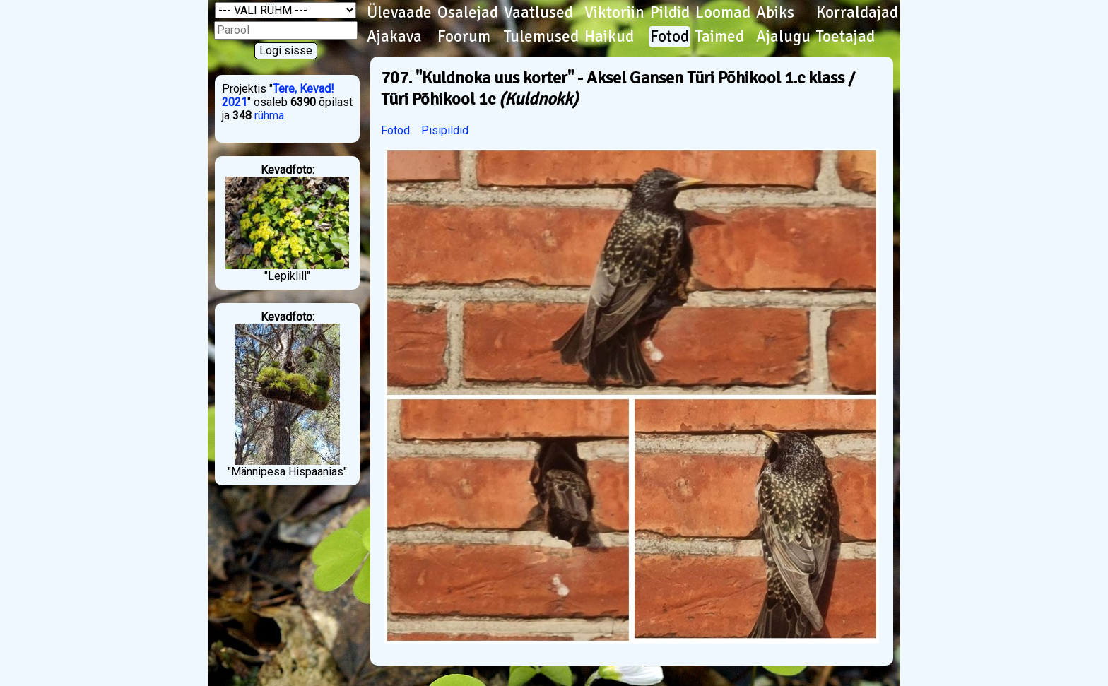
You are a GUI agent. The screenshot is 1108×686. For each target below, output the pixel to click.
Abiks (775, 13)
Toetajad (845, 37)
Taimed (719, 37)
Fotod (669, 37)
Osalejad (467, 13)
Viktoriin (614, 13)
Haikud (609, 37)
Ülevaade (399, 13)
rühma (269, 115)
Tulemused (541, 37)
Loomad (722, 13)
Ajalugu (783, 37)
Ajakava (394, 37)
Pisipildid (444, 130)
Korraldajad (857, 13)
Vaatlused (538, 13)
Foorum (463, 37)
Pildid (670, 13)
